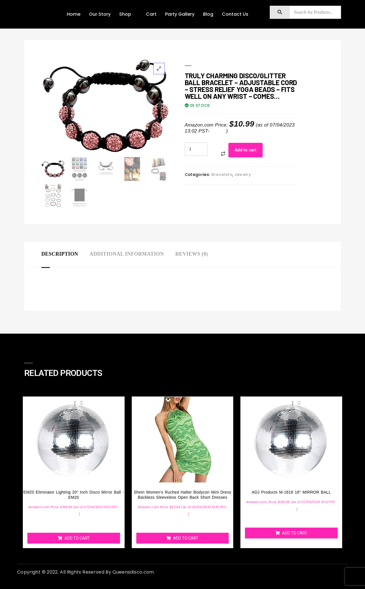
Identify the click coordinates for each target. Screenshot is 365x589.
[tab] (65, 254)
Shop (128, 14)
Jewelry (242, 174)
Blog (208, 14)
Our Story (100, 14)
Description (59, 254)
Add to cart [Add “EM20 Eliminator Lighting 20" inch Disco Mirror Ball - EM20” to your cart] (77, 538)
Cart (151, 14)
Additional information (127, 254)
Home (73, 14)
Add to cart (245, 150)
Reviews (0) (191, 254)
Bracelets (221, 174)
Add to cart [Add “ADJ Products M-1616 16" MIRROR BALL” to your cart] (294, 533)
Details (218, 131)
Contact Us (235, 14)
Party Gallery (179, 14)
